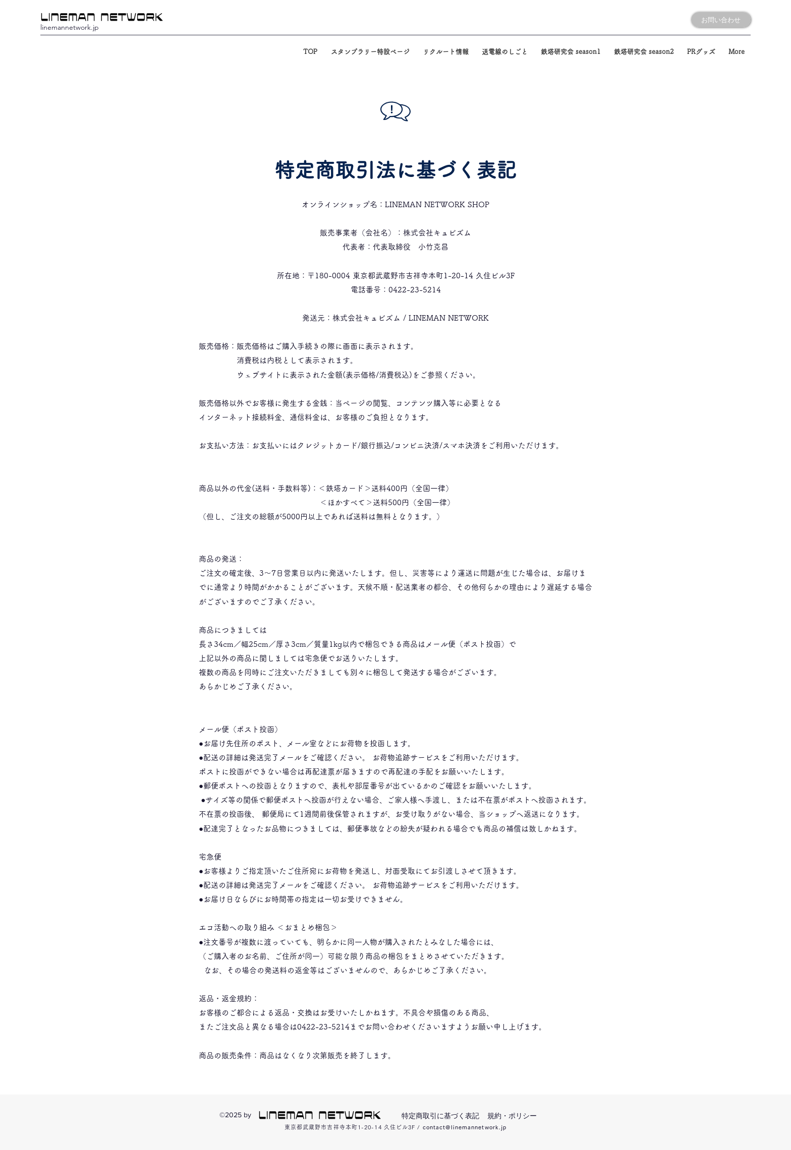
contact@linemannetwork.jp (465, 1127)
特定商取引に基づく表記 (440, 1116)
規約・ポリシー (512, 1116)
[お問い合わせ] (721, 19)
